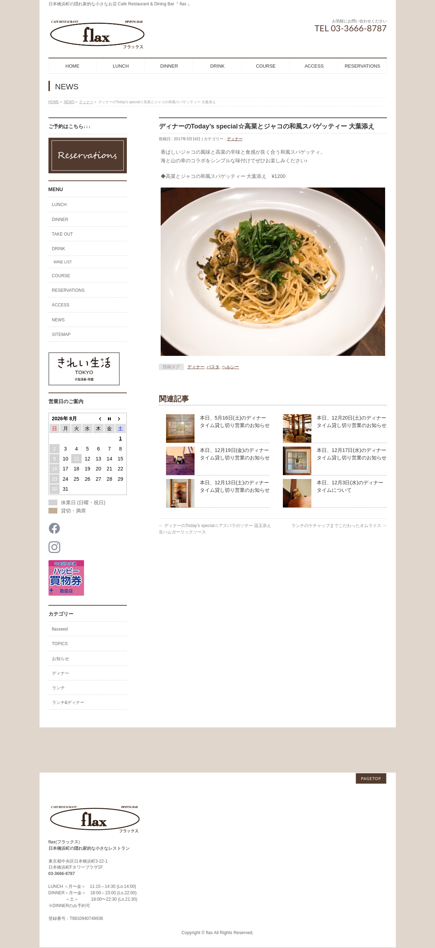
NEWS (58, 319)
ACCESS (60, 304)
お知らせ (60, 658)
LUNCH (59, 204)
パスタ (213, 366)
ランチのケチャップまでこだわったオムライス (339, 525)
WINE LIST (63, 262)
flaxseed (60, 629)
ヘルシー (230, 366)
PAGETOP (371, 733)
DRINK (58, 248)
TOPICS (60, 643)
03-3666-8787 (61, 828)
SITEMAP (61, 334)
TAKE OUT (62, 234)
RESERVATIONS (68, 290)
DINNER (60, 219)
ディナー (235, 139)
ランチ (58, 687)
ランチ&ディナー (68, 702)
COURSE (61, 275)
